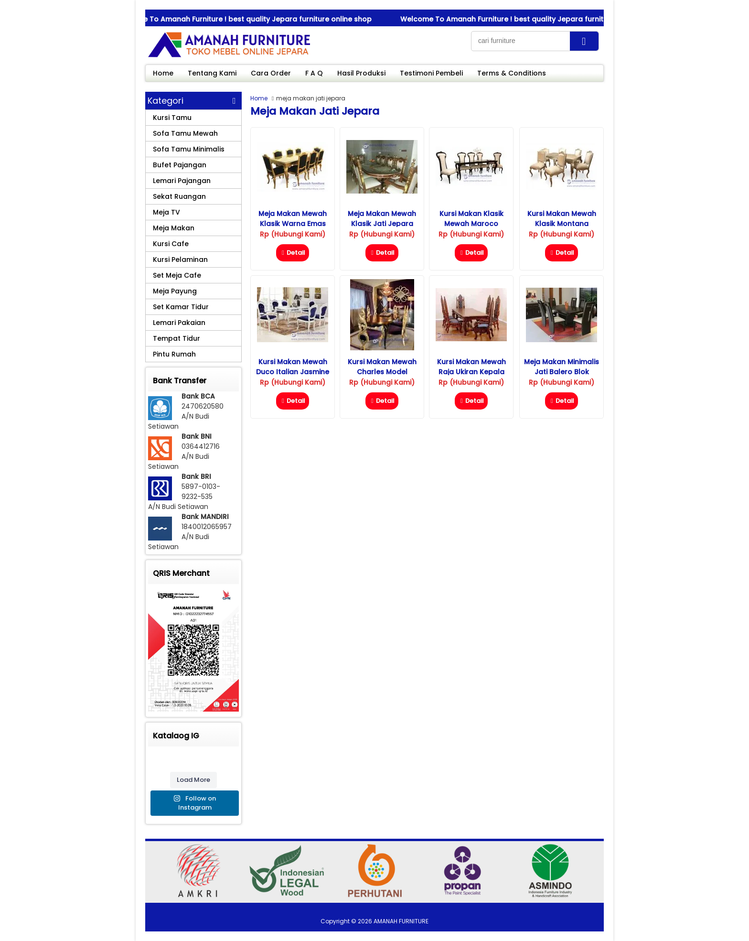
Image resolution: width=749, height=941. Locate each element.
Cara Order (271, 73)
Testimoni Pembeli (431, 73)
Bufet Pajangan (179, 165)
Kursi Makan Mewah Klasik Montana (561, 218)
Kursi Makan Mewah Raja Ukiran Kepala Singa (471, 372)
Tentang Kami (212, 73)
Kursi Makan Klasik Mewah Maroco (471, 218)
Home (163, 73)
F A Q (314, 73)
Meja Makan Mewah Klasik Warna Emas (292, 218)
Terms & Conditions (511, 73)
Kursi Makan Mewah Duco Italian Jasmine (292, 367)
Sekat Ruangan (179, 196)
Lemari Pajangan (182, 180)
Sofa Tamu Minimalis (189, 149)
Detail (292, 252)
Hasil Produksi (361, 73)
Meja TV (166, 212)
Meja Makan (173, 228)
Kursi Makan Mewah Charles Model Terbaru (382, 372)
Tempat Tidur (176, 338)
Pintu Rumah (174, 354)
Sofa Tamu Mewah (185, 133)
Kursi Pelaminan (180, 259)
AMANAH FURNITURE (401, 921)
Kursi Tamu (172, 117)
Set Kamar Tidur (181, 307)
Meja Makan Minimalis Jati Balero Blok (561, 367)
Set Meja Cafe (177, 275)
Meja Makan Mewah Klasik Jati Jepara (382, 218)
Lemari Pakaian (179, 322)
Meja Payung (175, 291)
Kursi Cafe (171, 244)
